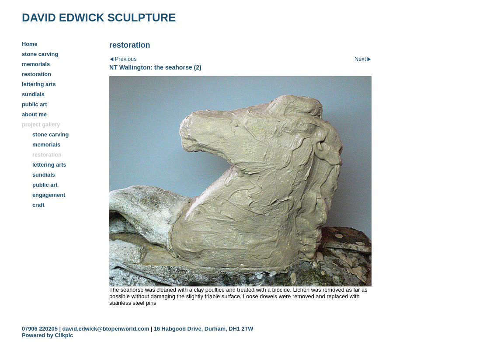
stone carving (40, 54)
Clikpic (64, 335)
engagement (48, 195)
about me (34, 114)
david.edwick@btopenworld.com (106, 328)
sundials (33, 94)
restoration (36, 74)
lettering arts (39, 84)
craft (38, 205)
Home (30, 44)
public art (34, 104)
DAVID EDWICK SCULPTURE (99, 17)
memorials (36, 64)
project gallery (41, 124)
